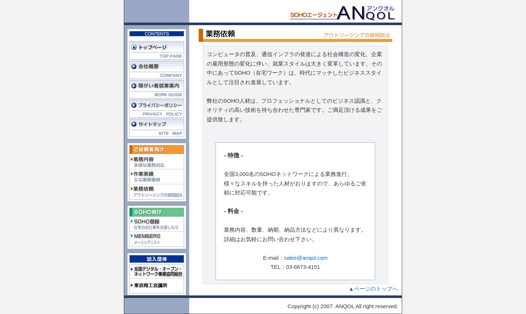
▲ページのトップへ (373, 289)
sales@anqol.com (306, 258)
